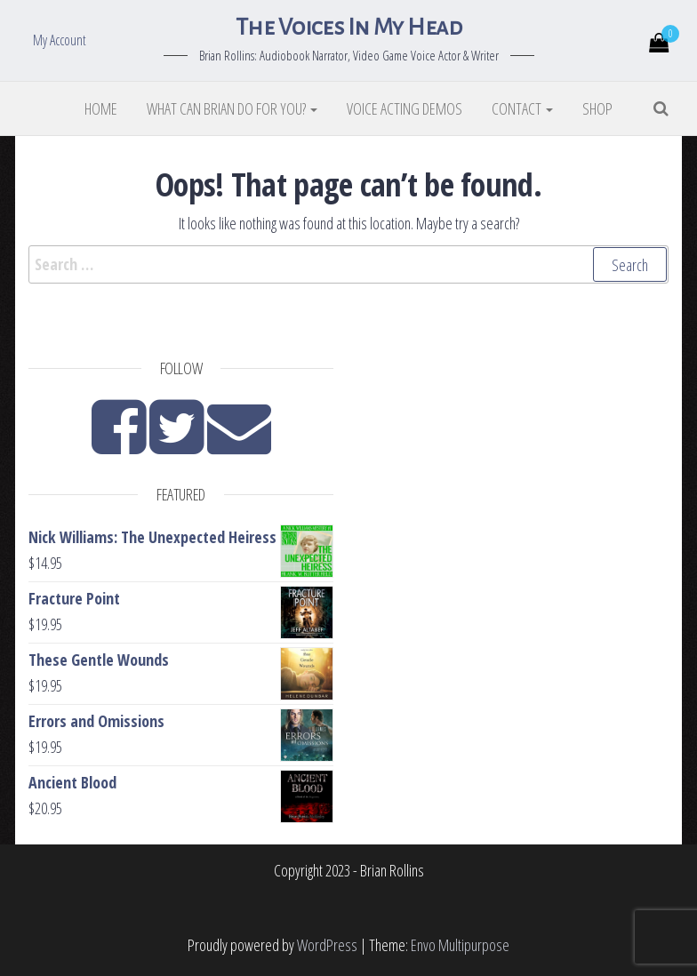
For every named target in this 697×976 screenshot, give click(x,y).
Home (100, 108)
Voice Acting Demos (404, 108)
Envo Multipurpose (460, 945)
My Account (59, 40)
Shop (597, 108)
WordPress (327, 945)
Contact (522, 108)
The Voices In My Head (348, 27)
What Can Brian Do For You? (232, 108)
